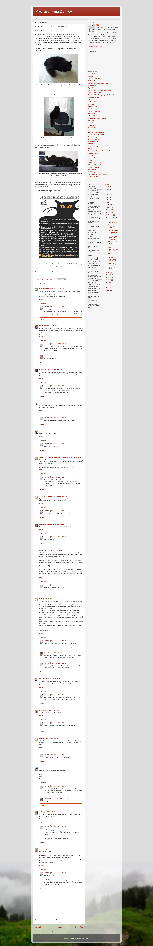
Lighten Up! (91, 125)
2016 (108, 290)
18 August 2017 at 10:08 (61, 496)
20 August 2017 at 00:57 (59, 826)
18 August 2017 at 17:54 (59, 306)
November (111, 212)
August (110, 220)
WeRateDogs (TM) (93, 172)
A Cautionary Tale (113, 222)
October (110, 215)
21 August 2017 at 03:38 (55, 653)
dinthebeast (43, 598)
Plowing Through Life (94, 137)
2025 (108, 187)
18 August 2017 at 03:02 (50, 325)
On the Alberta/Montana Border (97, 134)
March (110, 282)
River (41, 325)
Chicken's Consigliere (94, 80)
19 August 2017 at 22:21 (48, 812)
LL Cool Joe (43, 369)
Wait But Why (92, 169)
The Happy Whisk (93, 153)
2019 (108, 202)
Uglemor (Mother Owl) (94, 165)
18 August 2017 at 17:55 (59, 344)
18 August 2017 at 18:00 (59, 537)
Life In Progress (92, 123)
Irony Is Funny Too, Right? (112, 263)
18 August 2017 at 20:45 (59, 695)
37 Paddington (92, 73)
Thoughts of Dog (92, 158)
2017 (108, 207)
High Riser (91, 108)
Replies (43, 303)
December (111, 209)
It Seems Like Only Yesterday (96, 115)
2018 (108, 205)
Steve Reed (42, 710)
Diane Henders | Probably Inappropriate (99, 90)
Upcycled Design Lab (94, 167)
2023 (108, 192)
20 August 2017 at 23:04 (59, 872)
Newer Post (39, 927)
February (111, 285)
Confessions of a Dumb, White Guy (98, 83)
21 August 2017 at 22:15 (59, 663)
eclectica (90, 99)
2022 (108, 194)
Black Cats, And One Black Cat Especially (113, 249)
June (109, 274)
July (109, 272)
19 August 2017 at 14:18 (59, 723)
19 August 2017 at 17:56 (59, 786)
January (110, 287)
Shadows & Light (93, 148)
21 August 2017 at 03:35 (55, 356)
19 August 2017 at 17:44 (56, 768)
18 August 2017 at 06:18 (54, 369)
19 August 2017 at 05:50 (54, 710)
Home (36, 18)
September (111, 217)
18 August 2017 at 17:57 (59, 417)
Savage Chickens (93, 146)
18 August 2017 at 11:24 (57, 524)
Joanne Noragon (44, 524)
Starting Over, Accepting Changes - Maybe (52, 457)
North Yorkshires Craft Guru (96, 132)
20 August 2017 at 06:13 (50, 849)
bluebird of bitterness (94, 78)
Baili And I (91, 76)
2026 (108, 184)
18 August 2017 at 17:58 (52, 678)
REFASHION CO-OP (94, 141)
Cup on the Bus (92, 88)
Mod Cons (111, 253)
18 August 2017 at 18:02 (59, 640)
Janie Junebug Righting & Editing (97, 118)
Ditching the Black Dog (94, 92)
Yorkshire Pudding (93, 176)
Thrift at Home (92, 160)
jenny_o (46, 306)
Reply (41, 299)
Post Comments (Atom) (49, 931)
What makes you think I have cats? (98, 174)
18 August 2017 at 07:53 (50, 431)
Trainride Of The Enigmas (95, 162)
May (109, 277)
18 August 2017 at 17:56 (59, 386)
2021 (108, 197)
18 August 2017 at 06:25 (53, 403)
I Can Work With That (94, 111)
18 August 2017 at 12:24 (55, 550)
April (109, 280)
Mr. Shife (42, 678)
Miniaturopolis (92, 127)
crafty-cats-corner (93, 85)
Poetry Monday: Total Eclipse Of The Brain (112, 226)
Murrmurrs (91, 130)
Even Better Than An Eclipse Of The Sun (113, 232)
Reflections (91, 143)
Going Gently (91, 104)
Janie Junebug (44, 768)
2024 (108, 189)
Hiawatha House (92, 106)
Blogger (87, 938)
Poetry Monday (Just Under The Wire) (112, 237)
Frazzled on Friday (111, 268)
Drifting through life (93, 97)
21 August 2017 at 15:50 (61, 798)
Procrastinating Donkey (54, 11)
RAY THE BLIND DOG (94, 139)
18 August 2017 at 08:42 (73, 457)
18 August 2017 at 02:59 (57, 288)
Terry (41, 431)
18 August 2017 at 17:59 (59, 477)
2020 (108, 199)
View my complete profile (95, 46)
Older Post (79, 927)
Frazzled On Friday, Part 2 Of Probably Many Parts (112, 258)
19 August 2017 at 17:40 (59, 754)
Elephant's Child (44, 288)
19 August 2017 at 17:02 (61, 738)
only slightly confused (46, 496)
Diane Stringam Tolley (46, 738)
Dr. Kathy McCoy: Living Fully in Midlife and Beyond (103, 95)
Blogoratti (42, 403)
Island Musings (92, 113)
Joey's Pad (91, 120)
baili (40, 849)
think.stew (91, 155)
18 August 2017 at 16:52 (54, 598)
